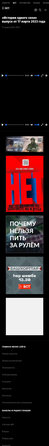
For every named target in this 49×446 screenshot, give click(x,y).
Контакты (6, 395)
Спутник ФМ (24, 3)
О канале (6, 381)
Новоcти (6, 3)
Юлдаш (36, 3)
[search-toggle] (40, 9)
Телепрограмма (9, 374)
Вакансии (6, 388)
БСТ (14, 3)
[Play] (3, 76)
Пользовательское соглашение (17, 402)
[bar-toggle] (45, 9)
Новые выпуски (9, 354)
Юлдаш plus (7, 438)
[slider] (14, 75)
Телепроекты (8, 367)
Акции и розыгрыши (12, 361)
